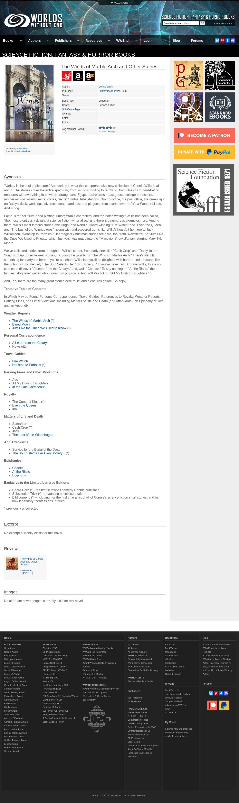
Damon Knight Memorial (140, 659)
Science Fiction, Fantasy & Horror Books (68, 55)
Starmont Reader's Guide (140, 681)
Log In (148, 40)
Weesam (26, 570)
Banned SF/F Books (93, 674)
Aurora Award (11, 700)
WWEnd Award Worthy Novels (98, 648)
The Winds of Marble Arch (31, 320)
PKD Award (10, 703)
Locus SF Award (12, 663)
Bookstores (170, 663)
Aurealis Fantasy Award (16, 722)
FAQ (167, 709)
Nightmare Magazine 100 (55, 685)
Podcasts (169, 644)
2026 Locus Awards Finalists (217, 659)
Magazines (170, 652)
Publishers (63, 40)
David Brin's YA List (52, 700)
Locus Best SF (50, 692)
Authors (34, 40)
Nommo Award (11, 751)
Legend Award (11, 744)
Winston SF (133, 756)
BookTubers (171, 648)
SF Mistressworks (51, 652)
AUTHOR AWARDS (138, 655)
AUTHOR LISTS (136, 677)
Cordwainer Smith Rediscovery (143, 670)
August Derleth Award (15, 681)
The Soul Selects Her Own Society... (38, 453)
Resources (93, 40)
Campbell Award (12, 688)
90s (66, 711)
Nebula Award (11, 652)
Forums (197, 40)
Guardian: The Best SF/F (55, 655)
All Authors (133, 648)
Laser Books (134, 742)
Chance (17, 468)
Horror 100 (48, 681)
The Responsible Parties (177, 694)
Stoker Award (10, 711)
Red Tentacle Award (14, 736)
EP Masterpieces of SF (139, 731)
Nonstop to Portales (26, 365)
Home (95, 795)
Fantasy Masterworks (138, 734)
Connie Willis (105, 86)
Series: (66, 95)
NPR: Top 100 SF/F (52, 659)
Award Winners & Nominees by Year (101, 688)
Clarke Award (10, 707)
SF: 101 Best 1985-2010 (55, 670)
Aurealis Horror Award (15, 725)
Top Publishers (135, 697)
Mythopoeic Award (13, 659)
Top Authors (134, 644)
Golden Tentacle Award (15, 740)
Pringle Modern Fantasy (55, 666)
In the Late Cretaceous (28, 387)
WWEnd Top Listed (92, 655)
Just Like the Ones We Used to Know (39, 328)
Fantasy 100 (49, 674)
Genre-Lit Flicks (90, 670)
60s (50, 711)
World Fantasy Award (14, 692)
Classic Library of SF (138, 723)
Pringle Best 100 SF (53, 663)
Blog (176, 40)
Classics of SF (50, 648)
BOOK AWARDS (12, 644)
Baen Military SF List (53, 703)
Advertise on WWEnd (176, 705)
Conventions (171, 655)
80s (61, 711)
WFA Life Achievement (139, 666)
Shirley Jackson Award (15, 733)
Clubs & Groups (173, 674)
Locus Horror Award (14, 677)
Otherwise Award (12, 714)
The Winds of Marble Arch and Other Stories (31, 561)
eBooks (169, 659)
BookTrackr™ (89, 700)
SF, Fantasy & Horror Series (97, 696)
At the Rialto (21, 471)
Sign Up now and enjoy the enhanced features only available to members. (178, 732)
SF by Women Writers (54, 714)
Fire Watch (20, 361)
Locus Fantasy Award (15, 666)
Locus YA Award (12, 674)
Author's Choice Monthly (140, 749)
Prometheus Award (13, 696)
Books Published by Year (95, 692)
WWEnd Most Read (92, 659)
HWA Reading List (52, 688)
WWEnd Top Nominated (94, 652)
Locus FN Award (12, 670)
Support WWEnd (173, 701)
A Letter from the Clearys (30, 343)
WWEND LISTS (90, 644)
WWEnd (122, 40)
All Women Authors (137, 652)
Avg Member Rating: (73, 129)
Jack (15, 431)
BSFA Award (10, 655)
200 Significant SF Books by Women (61, 696)
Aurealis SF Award (13, 718)
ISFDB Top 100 (50, 677)
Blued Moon (21, 324)
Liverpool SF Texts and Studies (143, 745)
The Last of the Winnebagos (32, 435)
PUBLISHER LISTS (138, 709)
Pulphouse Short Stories (140, 753)
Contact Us (170, 712)
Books (8, 40)
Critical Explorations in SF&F (142, 727)
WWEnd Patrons (173, 697)
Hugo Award (10, 648)
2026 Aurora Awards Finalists (217, 644)
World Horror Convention (140, 663)
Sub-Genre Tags (71, 109)
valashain (22, 148)
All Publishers (134, 701)
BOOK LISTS (49, 644)
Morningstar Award (13, 747)
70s (55, 711)
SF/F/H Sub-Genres (175, 666)
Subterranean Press (109, 91)
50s (44, 711)
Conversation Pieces (138, 720)
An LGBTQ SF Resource (95, 677)
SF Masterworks (136, 738)
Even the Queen (24, 405)
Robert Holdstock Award (16, 685)
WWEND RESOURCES (94, 685)
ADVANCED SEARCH (223, 23)
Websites (169, 670)
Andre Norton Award (14, 729)
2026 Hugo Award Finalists (216, 655)
